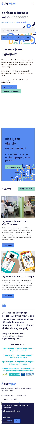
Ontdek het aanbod (11, 91)
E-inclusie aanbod (7, 395)
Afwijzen (8, 420)
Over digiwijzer (9, 87)
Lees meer (8, 245)
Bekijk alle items (26, 188)
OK (17, 420)
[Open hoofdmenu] (32, 3)
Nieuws (5, 399)
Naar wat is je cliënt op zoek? (17, 38)
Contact (13, 399)
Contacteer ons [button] (13, 167)
